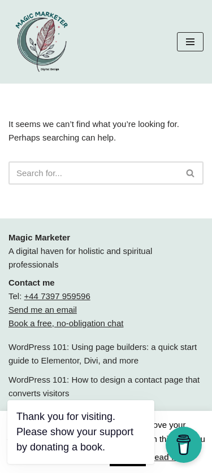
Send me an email (42, 309)
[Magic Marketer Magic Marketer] (42, 42)
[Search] (93, 173)
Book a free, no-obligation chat (65, 323)
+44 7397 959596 (57, 296)
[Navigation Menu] (190, 41)
